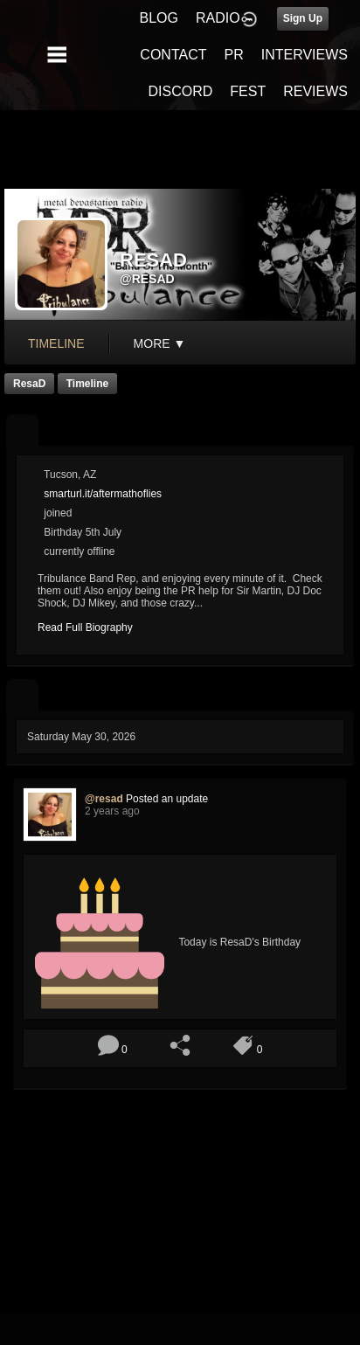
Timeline (56, 343)
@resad (147, 279)
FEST (248, 91)
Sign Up (302, 18)
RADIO (218, 17)
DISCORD (181, 91)
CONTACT (173, 54)
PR (233, 54)
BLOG (159, 17)
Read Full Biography (85, 627)
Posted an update (167, 799)
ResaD (29, 384)
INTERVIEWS (304, 54)
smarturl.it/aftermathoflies (103, 494)
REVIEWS (315, 91)
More (160, 343)
